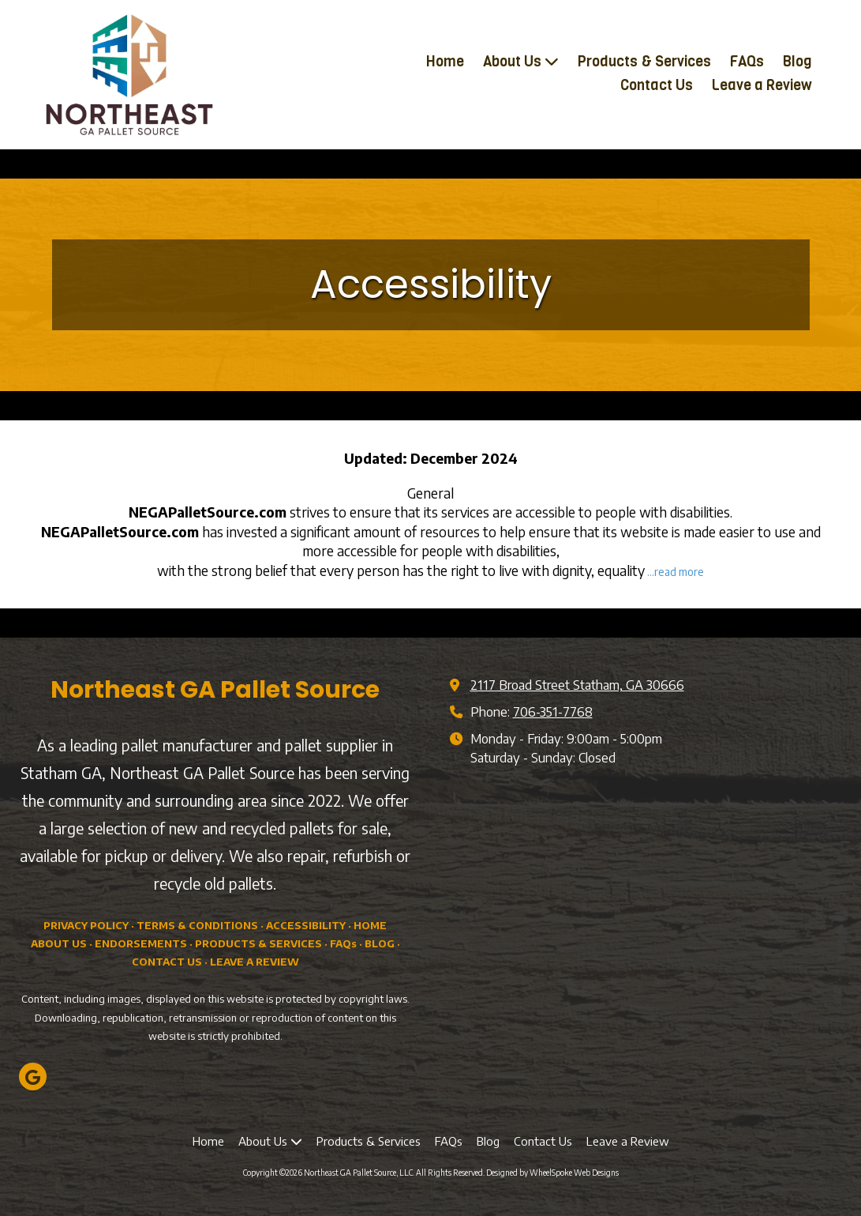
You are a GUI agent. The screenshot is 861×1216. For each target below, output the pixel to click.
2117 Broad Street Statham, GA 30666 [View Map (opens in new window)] (577, 684)
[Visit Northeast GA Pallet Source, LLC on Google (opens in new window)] (33, 1076)
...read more (675, 571)
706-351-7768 (553, 711)
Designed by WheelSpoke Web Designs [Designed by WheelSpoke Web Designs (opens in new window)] (552, 1172)
